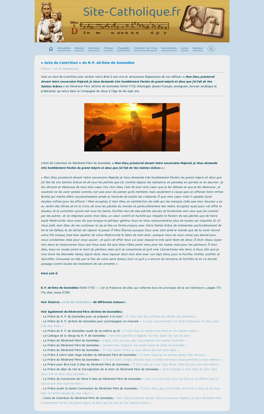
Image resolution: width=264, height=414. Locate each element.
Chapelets (123, 48)
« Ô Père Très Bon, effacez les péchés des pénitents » (160, 317)
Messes (79, 48)
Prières (108, 48)
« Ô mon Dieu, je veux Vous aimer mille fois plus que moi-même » (175, 365)
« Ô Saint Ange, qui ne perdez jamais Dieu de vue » (171, 355)
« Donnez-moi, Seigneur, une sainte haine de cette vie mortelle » (143, 345)
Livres (185, 48)
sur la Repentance (66, 69)
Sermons (94, 48)
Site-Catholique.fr (132, 13)
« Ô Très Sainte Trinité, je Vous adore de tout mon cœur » (139, 350)
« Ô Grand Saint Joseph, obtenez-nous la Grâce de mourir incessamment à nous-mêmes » (160, 360)
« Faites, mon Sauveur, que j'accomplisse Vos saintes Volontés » (143, 341)
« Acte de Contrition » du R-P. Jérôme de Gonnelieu (87, 63)
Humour (197, 48)
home (51, 49)
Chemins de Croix (145, 48)
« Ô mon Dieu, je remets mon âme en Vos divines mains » (160, 331)
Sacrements (169, 48)
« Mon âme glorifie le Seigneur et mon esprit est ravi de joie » (148, 336)
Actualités (64, 48)
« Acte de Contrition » (76, 302)
